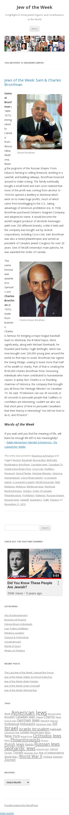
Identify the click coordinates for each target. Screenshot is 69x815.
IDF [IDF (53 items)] (55, 724)
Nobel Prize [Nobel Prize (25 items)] (26, 736)
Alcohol (17, 460)
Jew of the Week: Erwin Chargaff (22, 685)
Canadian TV (56, 464)
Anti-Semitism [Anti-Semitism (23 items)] (54, 714)
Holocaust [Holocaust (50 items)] (27, 724)
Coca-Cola (37, 469)
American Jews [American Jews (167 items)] (29, 712)
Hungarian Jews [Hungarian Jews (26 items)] (44, 724)
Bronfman (24, 464)
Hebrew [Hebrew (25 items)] (54, 720)
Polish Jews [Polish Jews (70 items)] (14, 744)
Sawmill (24, 499)
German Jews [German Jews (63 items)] (28, 720)
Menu (34, 28)
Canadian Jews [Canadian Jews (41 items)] (25, 717)
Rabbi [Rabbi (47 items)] (29, 744)
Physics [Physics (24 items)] (44, 740)
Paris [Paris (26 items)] (7, 740)
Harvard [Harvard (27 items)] (44, 720)
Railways (41, 495)
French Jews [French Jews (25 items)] (10, 720)
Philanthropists (12, 495)
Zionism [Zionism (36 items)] (58, 756)
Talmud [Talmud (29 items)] (54, 749)
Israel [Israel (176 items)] (11, 728)
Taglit (46, 499)
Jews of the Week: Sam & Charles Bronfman (32, 82)
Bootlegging (10, 464)
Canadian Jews (39, 464)
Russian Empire (55, 495)
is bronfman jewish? (32, 477)
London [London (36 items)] (24, 732)
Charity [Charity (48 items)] (49, 716)
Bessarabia (39, 460)
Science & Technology (16, 637)
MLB (57, 482)
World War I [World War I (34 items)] (11, 756)
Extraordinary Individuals (18, 624)
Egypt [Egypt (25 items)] (58, 717)
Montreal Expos (13, 491)
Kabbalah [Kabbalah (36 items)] (55, 729)
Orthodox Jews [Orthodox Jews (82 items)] (47, 735)
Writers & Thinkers (14, 650)
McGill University (45, 482)
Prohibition (28, 495)
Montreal (50, 486)
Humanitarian (12, 477)
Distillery (49, 469)
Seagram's (36, 499)
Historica (57, 473)
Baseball (27, 460)
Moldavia (9, 486)
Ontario (27, 491)
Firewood (9, 473)
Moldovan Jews (35, 486)
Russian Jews (11, 499)
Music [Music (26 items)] (48, 732)
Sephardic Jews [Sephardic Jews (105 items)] (20, 748)
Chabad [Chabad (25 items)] (39, 717)
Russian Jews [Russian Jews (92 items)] (47, 744)
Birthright (52, 460)
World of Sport (12, 646)
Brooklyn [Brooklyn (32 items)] (9, 717)
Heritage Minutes (41, 473)
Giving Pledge (23, 473)
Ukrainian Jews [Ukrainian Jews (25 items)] (31, 752)
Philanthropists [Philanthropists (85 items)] (25, 739)
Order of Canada (42, 491)
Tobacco (54, 499)
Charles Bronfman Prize (17, 469)
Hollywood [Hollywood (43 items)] (11, 724)
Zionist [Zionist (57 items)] (10, 759)
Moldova (21, 486)
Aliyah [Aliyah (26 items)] (7, 713)
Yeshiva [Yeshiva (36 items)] (47, 756)
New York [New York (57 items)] (12, 735)
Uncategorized (12, 641)
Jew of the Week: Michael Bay (20, 690)
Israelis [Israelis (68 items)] (25, 728)
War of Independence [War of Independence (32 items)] (51, 752)
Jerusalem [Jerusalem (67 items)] (40, 728)
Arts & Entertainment (15, 615)
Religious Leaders (14, 633)
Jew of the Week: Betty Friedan (21, 681)
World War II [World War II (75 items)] (30, 756)
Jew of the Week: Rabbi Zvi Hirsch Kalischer (28, 677)
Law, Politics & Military (16, 628)
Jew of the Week (34, 7)
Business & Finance (43, 455)
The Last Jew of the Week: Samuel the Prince (29, 672)
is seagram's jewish (24, 482)
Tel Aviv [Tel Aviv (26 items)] (8, 752)
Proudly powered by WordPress (21, 805)
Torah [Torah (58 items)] (18, 752)
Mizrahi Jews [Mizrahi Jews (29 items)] (37, 732)
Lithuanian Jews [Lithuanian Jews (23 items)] (11, 732)
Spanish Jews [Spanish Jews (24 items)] (42, 749)
